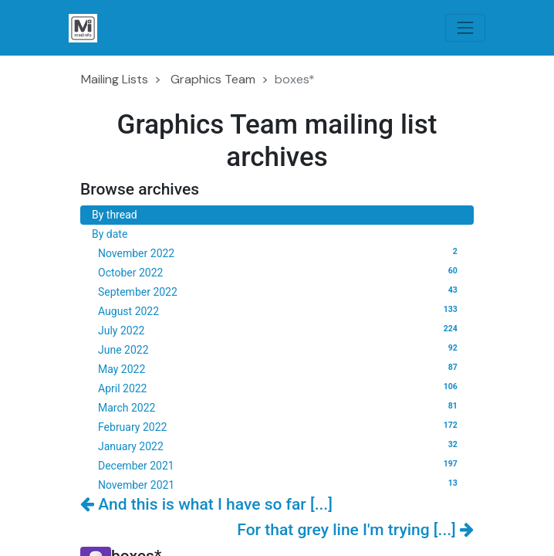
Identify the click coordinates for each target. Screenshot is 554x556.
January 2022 (280, 446)
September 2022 (280, 291)
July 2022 (280, 330)
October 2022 (280, 272)
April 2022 (280, 388)
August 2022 (280, 310)
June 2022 (280, 349)
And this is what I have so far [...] (206, 504)
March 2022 (280, 407)
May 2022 (280, 368)
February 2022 (280, 426)
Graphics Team (213, 79)
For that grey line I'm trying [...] (355, 529)
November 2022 (280, 252)
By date (109, 234)
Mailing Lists (114, 79)
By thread (114, 214)
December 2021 (280, 465)
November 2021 (280, 484)
